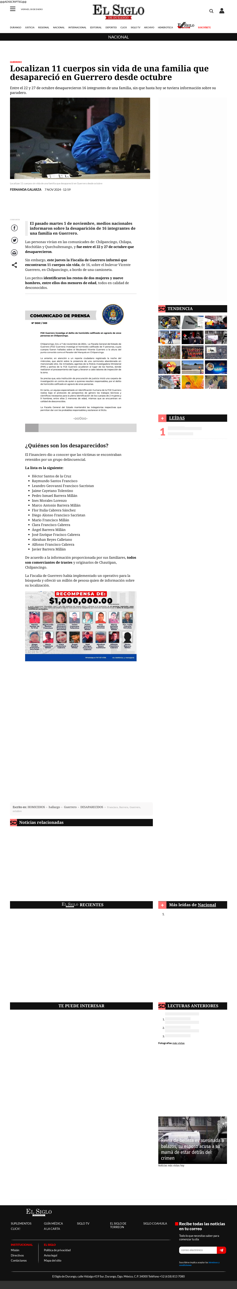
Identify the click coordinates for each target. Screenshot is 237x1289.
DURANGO (15, 27)
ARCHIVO (149, 27)
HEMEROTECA (165, 27)
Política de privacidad (57, 1250)
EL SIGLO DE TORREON (118, 1225)
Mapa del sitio (52, 1260)
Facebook (15, 231)
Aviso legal (50, 1255)
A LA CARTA (52, 1229)
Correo (15, 256)
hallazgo (54, 807)
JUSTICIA (29, 27)
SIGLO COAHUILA (155, 1223)
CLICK (123, 27)
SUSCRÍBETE (204, 27)
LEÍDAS (177, 418)
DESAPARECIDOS (91, 807)
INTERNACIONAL (77, 27)
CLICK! (15, 1229)
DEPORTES (111, 27)
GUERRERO (16, 62)
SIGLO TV (135, 27)
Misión (15, 1250)
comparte (15, 268)
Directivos (17, 1255)
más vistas (178, 1043)
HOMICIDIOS (36, 807)
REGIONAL (43, 27)
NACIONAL (59, 27)
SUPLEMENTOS (21, 1223)
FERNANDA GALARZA (25, 189)
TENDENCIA (180, 308)
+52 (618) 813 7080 (172, 1276)
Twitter (15, 244)
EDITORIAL (96, 27)
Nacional (118, 36)
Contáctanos (19, 1260)
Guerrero (70, 807)
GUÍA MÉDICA (53, 1223)
